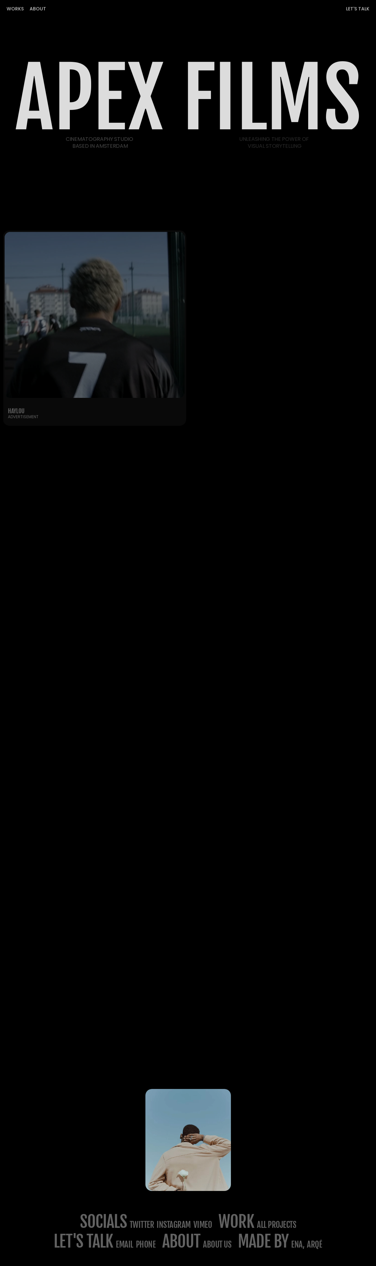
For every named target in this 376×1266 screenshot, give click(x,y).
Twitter (142, 1225)
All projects (276, 1225)
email (124, 1244)
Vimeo (202, 1225)
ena (297, 1244)
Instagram (174, 1225)
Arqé (314, 1244)
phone (146, 1244)
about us (217, 1244)
